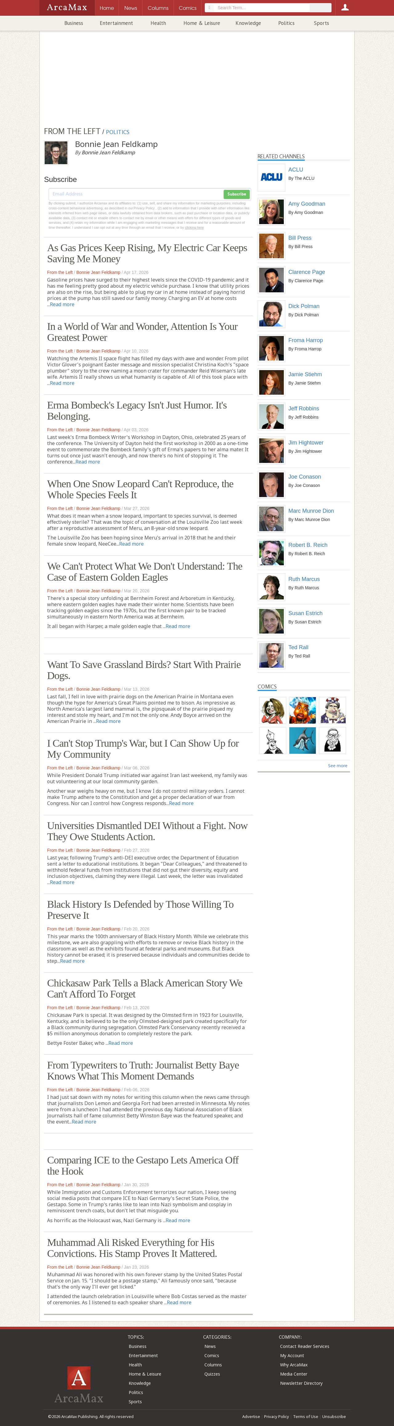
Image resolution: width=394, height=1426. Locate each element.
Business (73, 23)
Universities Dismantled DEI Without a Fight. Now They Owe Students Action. (147, 831)
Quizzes (212, 1374)
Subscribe (236, 194)
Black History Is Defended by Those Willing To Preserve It (140, 910)
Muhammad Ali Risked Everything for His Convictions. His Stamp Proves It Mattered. (132, 1248)
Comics (211, 1355)
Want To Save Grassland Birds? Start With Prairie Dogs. (144, 670)
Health (158, 23)
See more (338, 765)
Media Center (293, 1374)
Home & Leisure (201, 23)
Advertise (251, 1416)
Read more (62, 304)
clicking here (194, 227)
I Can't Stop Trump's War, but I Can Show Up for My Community (143, 748)
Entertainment (116, 23)
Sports (321, 23)
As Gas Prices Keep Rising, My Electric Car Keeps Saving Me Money (147, 253)
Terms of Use (305, 1416)
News (210, 1346)
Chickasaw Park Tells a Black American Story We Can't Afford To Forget (144, 988)
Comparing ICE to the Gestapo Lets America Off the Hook (143, 1165)
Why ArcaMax (294, 1365)
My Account (292, 1355)
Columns (213, 1365)
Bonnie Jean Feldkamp (98, 272)
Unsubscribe (334, 1416)
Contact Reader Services (304, 1346)
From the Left (60, 272)
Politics (286, 23)
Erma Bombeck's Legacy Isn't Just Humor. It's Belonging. (137, 410)
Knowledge (248, 23)
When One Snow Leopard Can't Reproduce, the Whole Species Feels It (140, 489)
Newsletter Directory (301, 1383)
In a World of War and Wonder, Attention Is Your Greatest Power (142, 332)
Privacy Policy (276, 1416)
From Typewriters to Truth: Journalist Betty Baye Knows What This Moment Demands (143, 1070)
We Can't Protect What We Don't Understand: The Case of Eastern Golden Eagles (144, 571)
